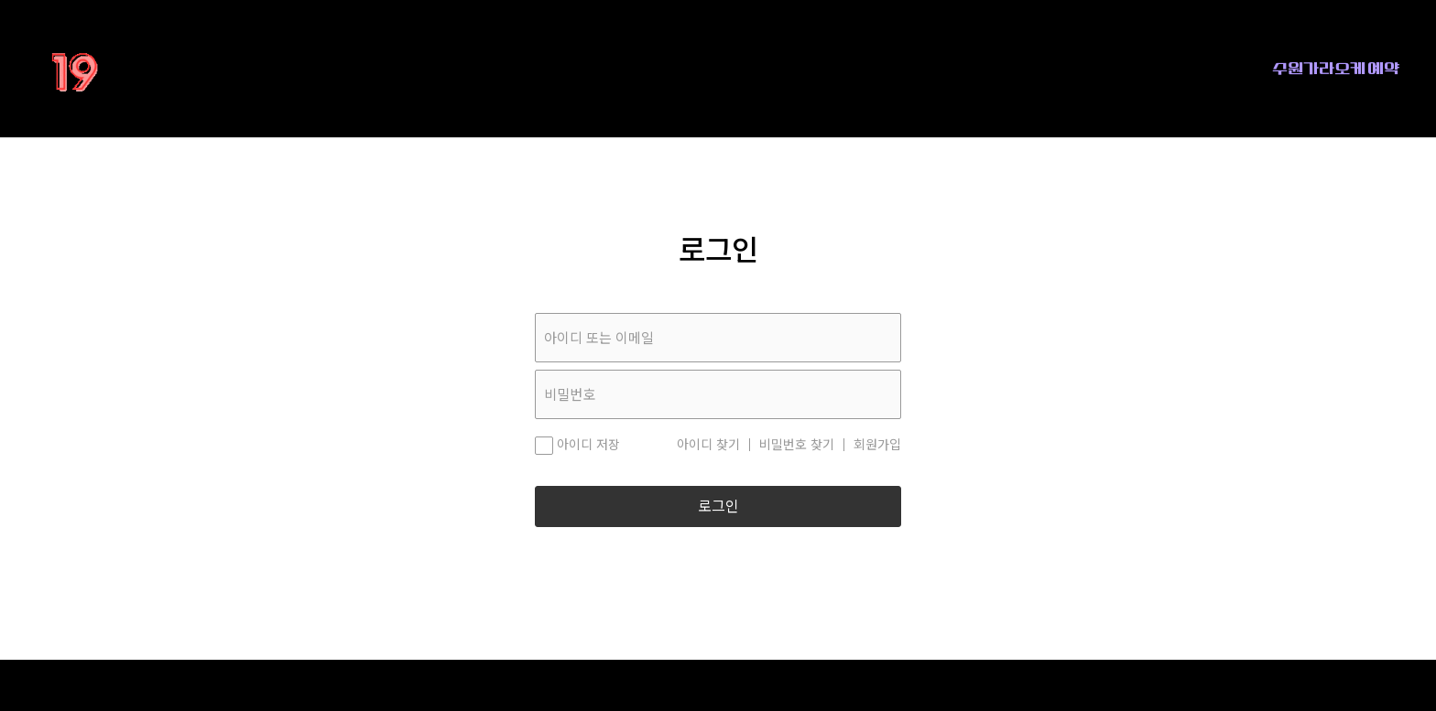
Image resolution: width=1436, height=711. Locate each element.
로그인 (718, 506)
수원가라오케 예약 (1335, 68)
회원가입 (877, 444)
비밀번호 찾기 (796, 444)
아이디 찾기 (708, 444)
